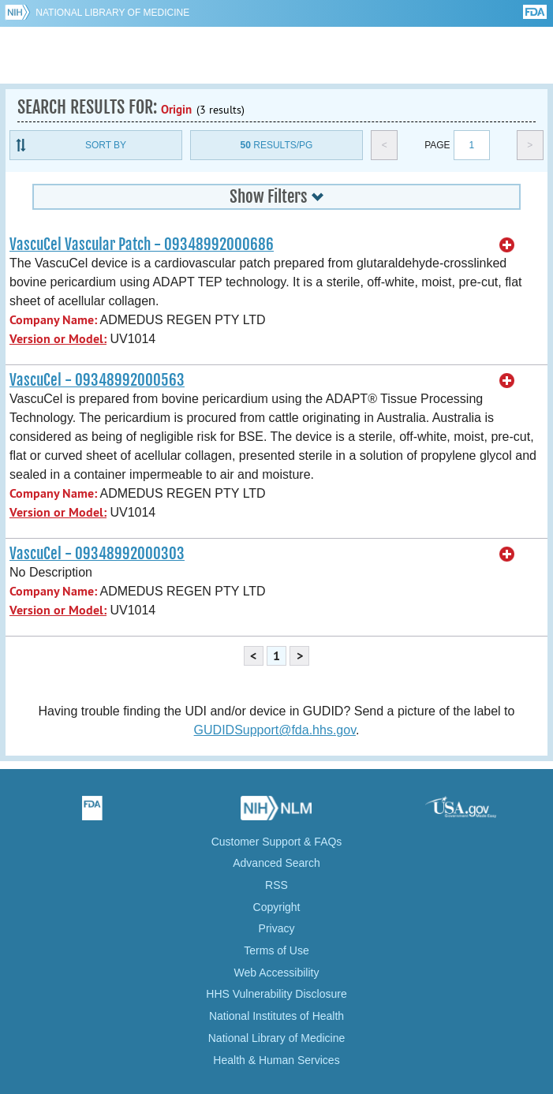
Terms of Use (276, 950)
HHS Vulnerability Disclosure (276, 994)
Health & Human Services (276, 1060)
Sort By (105, 145)
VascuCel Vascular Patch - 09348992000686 (141, 244)
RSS (276, 885)
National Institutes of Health (276, 1016)
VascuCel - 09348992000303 (97, 553)
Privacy (277, 928)
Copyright (277, 907)
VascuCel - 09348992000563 (97, 380)
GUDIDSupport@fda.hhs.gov (275, 730)
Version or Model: (57, 338)
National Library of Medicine (112, 12)
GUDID (276, 55)
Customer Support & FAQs (276, 841)
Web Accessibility (276, 972)
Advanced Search (276, 863)
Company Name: (53, 320)
